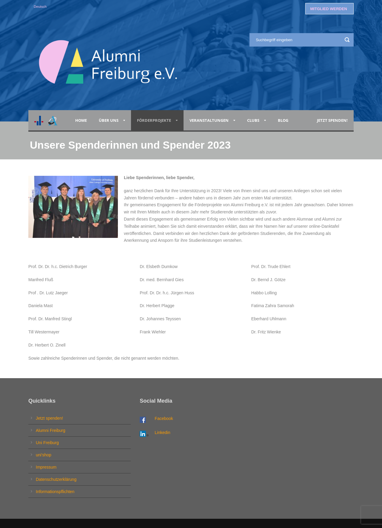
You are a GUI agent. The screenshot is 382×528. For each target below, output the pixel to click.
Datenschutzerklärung (56, 479)
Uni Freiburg (47, 442)
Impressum (46, 467)
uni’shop (43, 454)
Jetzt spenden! (332, 120)
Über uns (108, 120)
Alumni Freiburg (50, 430)
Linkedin (162, 432)
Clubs (253, 120)
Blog (284, 120)
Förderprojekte (154, 120)
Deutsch (40, 6)
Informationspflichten (55, 491)
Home (81, 120)
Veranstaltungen (209, 120)
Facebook (164, 418)
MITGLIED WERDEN (328, 9)
